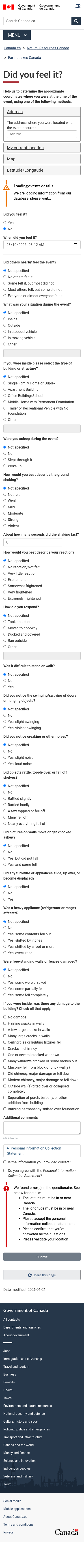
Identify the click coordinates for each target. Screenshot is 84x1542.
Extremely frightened (22, 598)
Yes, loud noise (17, 764)
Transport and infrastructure (23, 1437)
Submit (42, 1257)
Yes (8, 223)
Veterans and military (18, 1476)
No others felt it (17, 277)
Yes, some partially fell (23, 989)
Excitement (14, 580)
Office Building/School (23, 396)
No (8, 229)
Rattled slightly (17, 798)
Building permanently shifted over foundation (41, 1109)
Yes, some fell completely (25, 995)
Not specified (16, 271)
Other (10, 344)
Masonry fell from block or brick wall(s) (36, 1067)
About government (16, 1335)
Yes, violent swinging (22, 728)
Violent (11, 526)
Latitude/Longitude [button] (25, 170)
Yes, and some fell (20, 865)
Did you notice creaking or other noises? (35, 736)
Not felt (11, 494)
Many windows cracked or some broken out (40, 1061)
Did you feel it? (15, 214)
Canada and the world (18, 1445)
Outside (11, 325)
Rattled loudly (16, 805)
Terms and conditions (18, 1524)
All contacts (11, 1319)
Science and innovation (19, 1460)
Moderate (13, 513)
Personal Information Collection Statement (34, 1151)
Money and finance (16, 1453)
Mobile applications (17, 1509)
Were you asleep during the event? (31, 439)
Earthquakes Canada (24, 58)
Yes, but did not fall (20, 858)
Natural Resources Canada (48, 48)
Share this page (42, 1275)
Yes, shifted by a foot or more (28, 947)
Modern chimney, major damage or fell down (40, 1080)
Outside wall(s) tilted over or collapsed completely (36, 1088)
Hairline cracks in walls (23, 1023)
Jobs (6, 1351)
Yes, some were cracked (24, 982)
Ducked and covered (21, 634)
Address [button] (15, 111)
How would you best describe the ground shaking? (36, 477)
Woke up (12, 466)
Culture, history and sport (20, 1421)
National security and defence (24, 1413)
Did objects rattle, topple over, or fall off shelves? (35, 775)
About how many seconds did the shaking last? (41, 534)
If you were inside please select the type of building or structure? (37, 366)
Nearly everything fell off (25, 824)
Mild (9, 507)
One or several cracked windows (31, 1055)
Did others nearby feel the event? (29, 262)
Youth (7, 1484)
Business (9, 1374)
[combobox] (42, 134)
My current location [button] (25, 147)
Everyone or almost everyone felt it (32, 296)
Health (8, 1390)
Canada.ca (12, 48)
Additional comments (20, 1117)
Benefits (9, 1382)
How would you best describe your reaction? (38, 552)
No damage (14, 1017)
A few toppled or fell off (24, 811)
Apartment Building (21, 389)
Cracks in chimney (20, 1048)
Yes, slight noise (18, 757)
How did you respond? (21, 607)
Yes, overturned (17, 953)
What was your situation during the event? (37, 304)
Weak (10, 501)
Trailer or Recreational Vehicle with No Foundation (35, 411)
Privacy (8, 1532)
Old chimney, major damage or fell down (37, 1074)
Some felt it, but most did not (28, 283)
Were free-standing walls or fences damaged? (40, 961)
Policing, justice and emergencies (26, 1429)
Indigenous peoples (16, 1468)
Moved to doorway (20, 628)
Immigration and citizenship (22, 1359)
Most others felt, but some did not (32, 289)
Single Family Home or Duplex (29, 383)
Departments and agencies (22, 1327)
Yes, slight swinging (21, 722)
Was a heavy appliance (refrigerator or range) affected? (39, 910)
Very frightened (17, 592)
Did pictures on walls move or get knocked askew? (37, 834)
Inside (10, 319)
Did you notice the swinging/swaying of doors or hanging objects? (39, 698)
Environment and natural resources (27, 1406)
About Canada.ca (15, 1516)
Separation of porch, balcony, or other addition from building (35, 1100)
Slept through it (17, 460)
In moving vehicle (19, 338)
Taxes (7, 1398)
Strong (10, 520)
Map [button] (11, 159)
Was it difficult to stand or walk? (29, 666)
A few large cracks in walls (26, 1030)
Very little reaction (20, 573)
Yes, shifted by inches (22, 940)
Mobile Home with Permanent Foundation (38, 402)
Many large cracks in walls (26, 1036)
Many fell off (15, 817)
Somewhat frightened (22, 586)
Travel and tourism (16, 1366)
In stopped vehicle (20, 332)
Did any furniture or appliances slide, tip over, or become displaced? (41, 875)
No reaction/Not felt (21, 567)
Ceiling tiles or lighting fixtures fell (32, 1042)
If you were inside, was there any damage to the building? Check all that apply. (41, 1006)
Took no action (17, 622)
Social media (12, 1501)
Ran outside (15, 640)
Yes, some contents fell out (27, 934)
